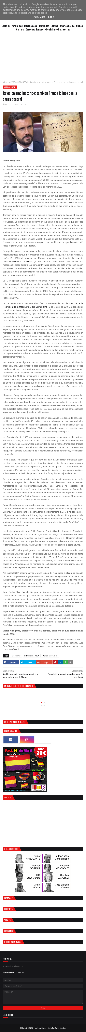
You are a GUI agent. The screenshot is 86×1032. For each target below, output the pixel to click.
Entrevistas (64, 29)
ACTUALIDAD (16, 655)
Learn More (39, 17)
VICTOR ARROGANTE (17, 82)
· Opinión (54, 26)
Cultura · (21, 29)
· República (44, 26)
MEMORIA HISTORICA (31, 655)
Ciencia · (80, 26)
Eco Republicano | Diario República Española (50, 1028)
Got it (51, 17)
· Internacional (30, 26)
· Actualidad (17, 26)
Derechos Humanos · (36, 29)
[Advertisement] (43, 57)
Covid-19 (6, 26)
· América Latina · (67, 26)
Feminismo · (52, 29)
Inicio (5, 82)
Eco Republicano (11, 104)
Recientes (8, 908)
